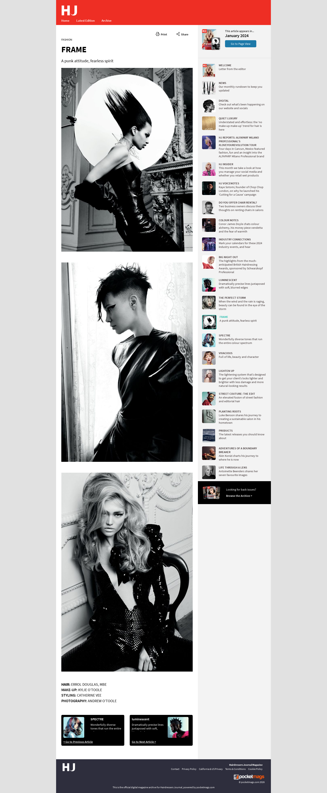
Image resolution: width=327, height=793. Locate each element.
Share (182, 33)
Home (65, 20)
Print (161, 33)
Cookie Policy (255, 769)
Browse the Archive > (239, 496)
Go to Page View (240, 44)
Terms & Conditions (235, 769)
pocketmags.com (250, 782)
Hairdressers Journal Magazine (246, 764)
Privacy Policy (189, 769)
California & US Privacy (211, 769)
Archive (107, 20)
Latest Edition (85, 20)
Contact (175, 769)
